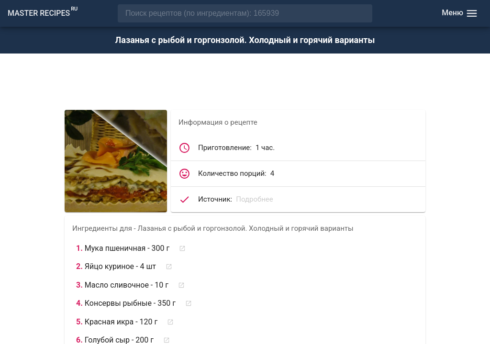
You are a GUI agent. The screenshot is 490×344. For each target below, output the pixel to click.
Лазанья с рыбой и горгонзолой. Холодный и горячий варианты (245, 40)
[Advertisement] (245, 82)
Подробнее (254, 199)
